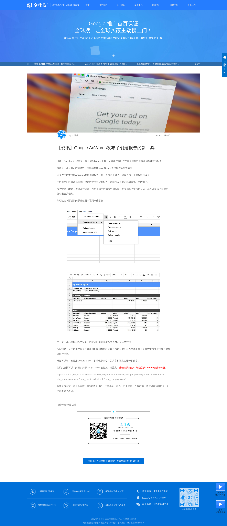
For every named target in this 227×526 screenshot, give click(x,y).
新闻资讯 (156, 5)
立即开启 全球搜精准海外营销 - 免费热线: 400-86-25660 (113, 461)
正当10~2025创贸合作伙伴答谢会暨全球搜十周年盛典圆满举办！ (110, 64)
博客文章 (174, 5)
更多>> (197, 64)
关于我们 (191, 5)
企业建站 (121, 5)
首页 (88, 5)
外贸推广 (103, 5)
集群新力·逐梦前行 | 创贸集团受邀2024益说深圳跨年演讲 (159, 64)
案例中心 (138, 5)
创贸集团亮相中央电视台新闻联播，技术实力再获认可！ (55, 64)
